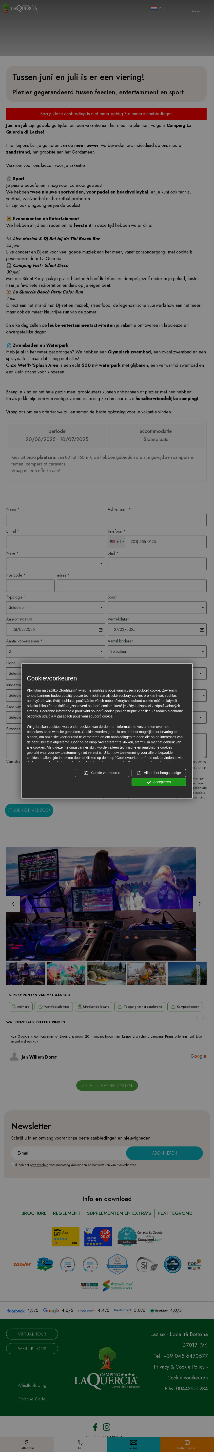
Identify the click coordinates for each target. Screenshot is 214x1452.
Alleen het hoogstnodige (159, 773)
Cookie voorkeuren (102, 773)
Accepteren (159, 782)
